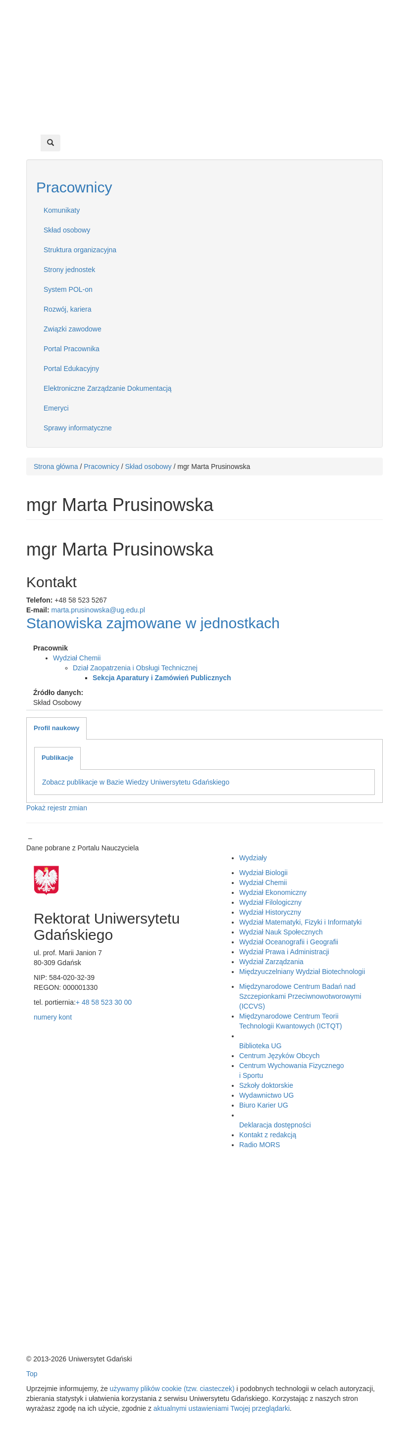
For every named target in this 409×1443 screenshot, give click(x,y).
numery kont (53, 1017)
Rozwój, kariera (67, 309)
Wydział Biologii (263, 873)
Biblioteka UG (260, 1046)
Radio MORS (259, 1145)
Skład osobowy (67, 230)
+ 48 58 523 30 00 (104, 1002)
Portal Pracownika (72, 349)
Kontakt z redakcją (267, 1135)
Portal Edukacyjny (71, 368)
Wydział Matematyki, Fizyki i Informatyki (300, 922)
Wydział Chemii (77, 658)
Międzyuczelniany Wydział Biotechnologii (302, 972)
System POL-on (68, 289)
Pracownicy (74, 187)
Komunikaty (62, 210)
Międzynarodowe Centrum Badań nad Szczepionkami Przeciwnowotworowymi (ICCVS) (300, 996)
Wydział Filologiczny (270, 902)
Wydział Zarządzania (271, 962)
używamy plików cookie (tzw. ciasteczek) (172, 1389)
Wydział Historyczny (270, 912)
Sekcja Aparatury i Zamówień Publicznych (162, 678)
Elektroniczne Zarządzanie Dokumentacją (107, 388)
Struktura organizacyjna (80, 250)
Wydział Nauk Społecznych (281, 932)
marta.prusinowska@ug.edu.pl (98, 610)
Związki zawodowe (73, 329)
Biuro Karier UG (263, 1105)
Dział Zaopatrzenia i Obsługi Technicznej (135, 668)
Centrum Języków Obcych (279, 1056)
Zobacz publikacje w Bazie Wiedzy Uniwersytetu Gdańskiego (135, 782)
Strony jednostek (69, 270)
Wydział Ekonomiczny (273, 892)
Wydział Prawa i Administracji (284, 952)
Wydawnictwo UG (266, 1095)
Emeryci (56, 408)
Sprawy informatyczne (78, 428)
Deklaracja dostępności (275, 1125)
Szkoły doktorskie (266, 1085)
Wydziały (253, 858)
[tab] (56, 728)
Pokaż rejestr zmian (56, 808)
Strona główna (56, 466)
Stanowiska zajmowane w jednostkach (153, 623)
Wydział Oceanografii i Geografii (288, 942)
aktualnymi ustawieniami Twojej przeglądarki (221, 1408)
